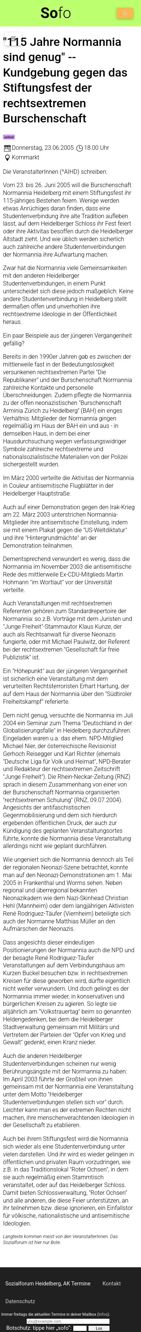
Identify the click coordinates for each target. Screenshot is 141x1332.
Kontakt (112, 1284)
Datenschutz (20, 1301)
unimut (9, 137)
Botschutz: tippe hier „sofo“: (38, 1328)
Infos (102, 1314)
